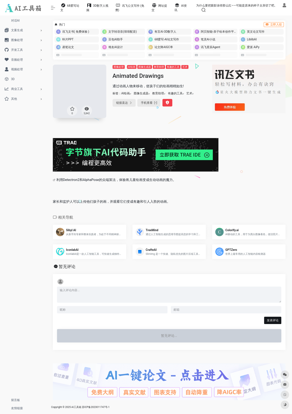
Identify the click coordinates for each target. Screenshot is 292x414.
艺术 (184, 66)
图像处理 (119, 66)
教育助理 (159, 66)
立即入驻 (274, 24)
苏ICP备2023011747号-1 (96, 407)
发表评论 (273, 320)
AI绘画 (131, 66)
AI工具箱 (76, 407)
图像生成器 (144, 66)
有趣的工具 (173, 66)
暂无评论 (67, 266)
